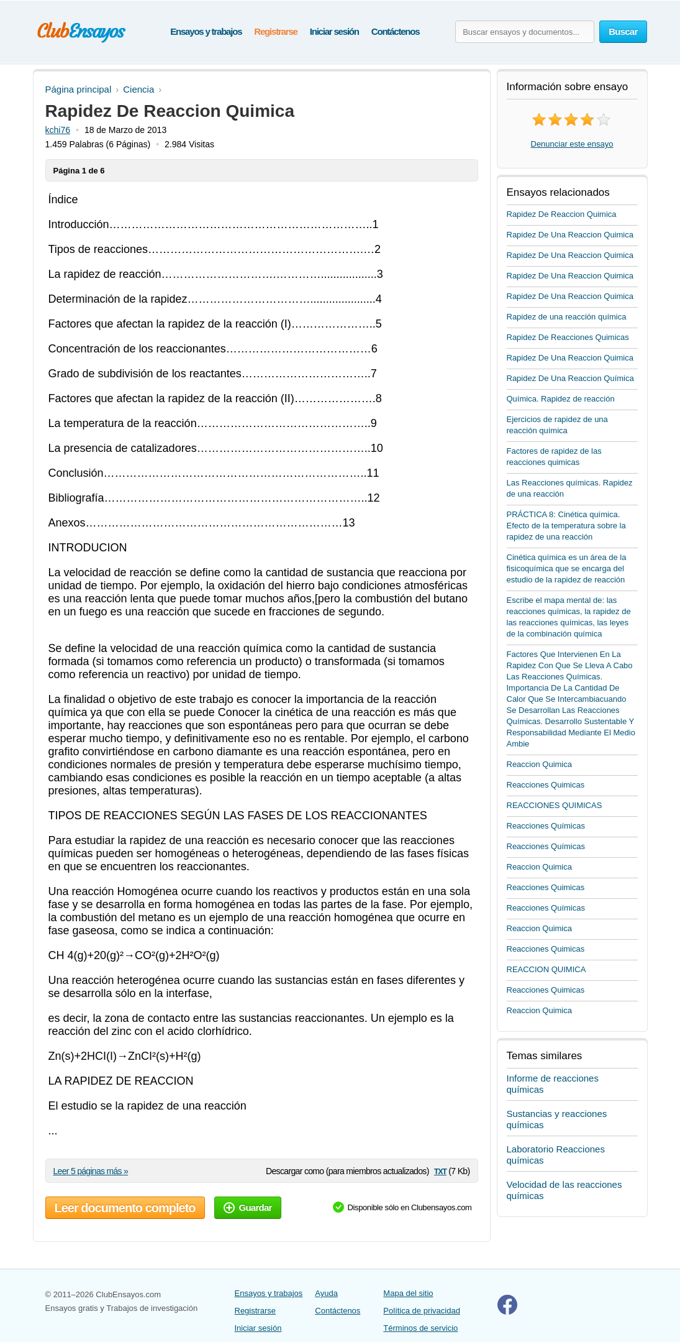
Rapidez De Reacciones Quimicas (568, 337)
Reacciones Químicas (546, 825)
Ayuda (326, 1293)
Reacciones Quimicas (546, 784)
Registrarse (275, 31)
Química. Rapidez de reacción (561, 398)
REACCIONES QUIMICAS (554, 805)
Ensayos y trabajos (206, 31)
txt (440, 1171)
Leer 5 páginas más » (91, 1171)
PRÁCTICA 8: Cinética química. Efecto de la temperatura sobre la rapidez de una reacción (566, 525)
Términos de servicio (420, 1328)
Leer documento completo (125, 1208)
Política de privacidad (421, 1310)
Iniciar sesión (334, 31)
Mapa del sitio (408, 1293)
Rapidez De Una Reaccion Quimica (570, 234)
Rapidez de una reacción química (567, 316)
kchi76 (57, 130)
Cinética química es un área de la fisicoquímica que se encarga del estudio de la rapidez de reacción (567, 568)
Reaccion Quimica (540, 764)
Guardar (248, 1207)
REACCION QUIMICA (546, 969)
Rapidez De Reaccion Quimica (562, 214)
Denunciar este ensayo (572, 144)
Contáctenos (395, 31)
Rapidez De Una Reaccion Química (570, 378)
